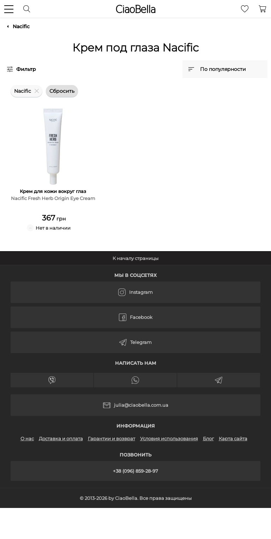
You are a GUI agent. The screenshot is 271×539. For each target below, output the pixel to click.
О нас (27, 438)
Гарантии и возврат (111, 438)
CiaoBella (135, 9)
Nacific (21, 26)
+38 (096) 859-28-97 (135, 471)
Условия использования (169, 438)
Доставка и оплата (61, 438)
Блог (208, 438)
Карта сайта (233, 438)
